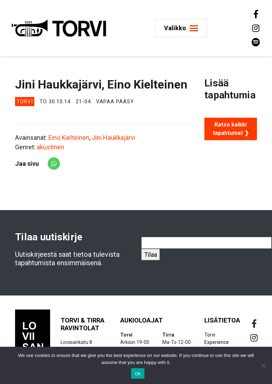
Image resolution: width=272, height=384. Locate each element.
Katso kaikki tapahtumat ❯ (231, 128)
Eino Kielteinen (68, 137)
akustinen (50, 147)
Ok (138, 373)
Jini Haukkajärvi (113, 137)
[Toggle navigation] (181, 28)
